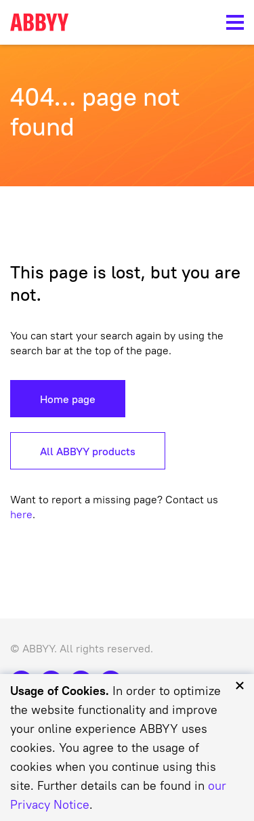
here (21, 514)
